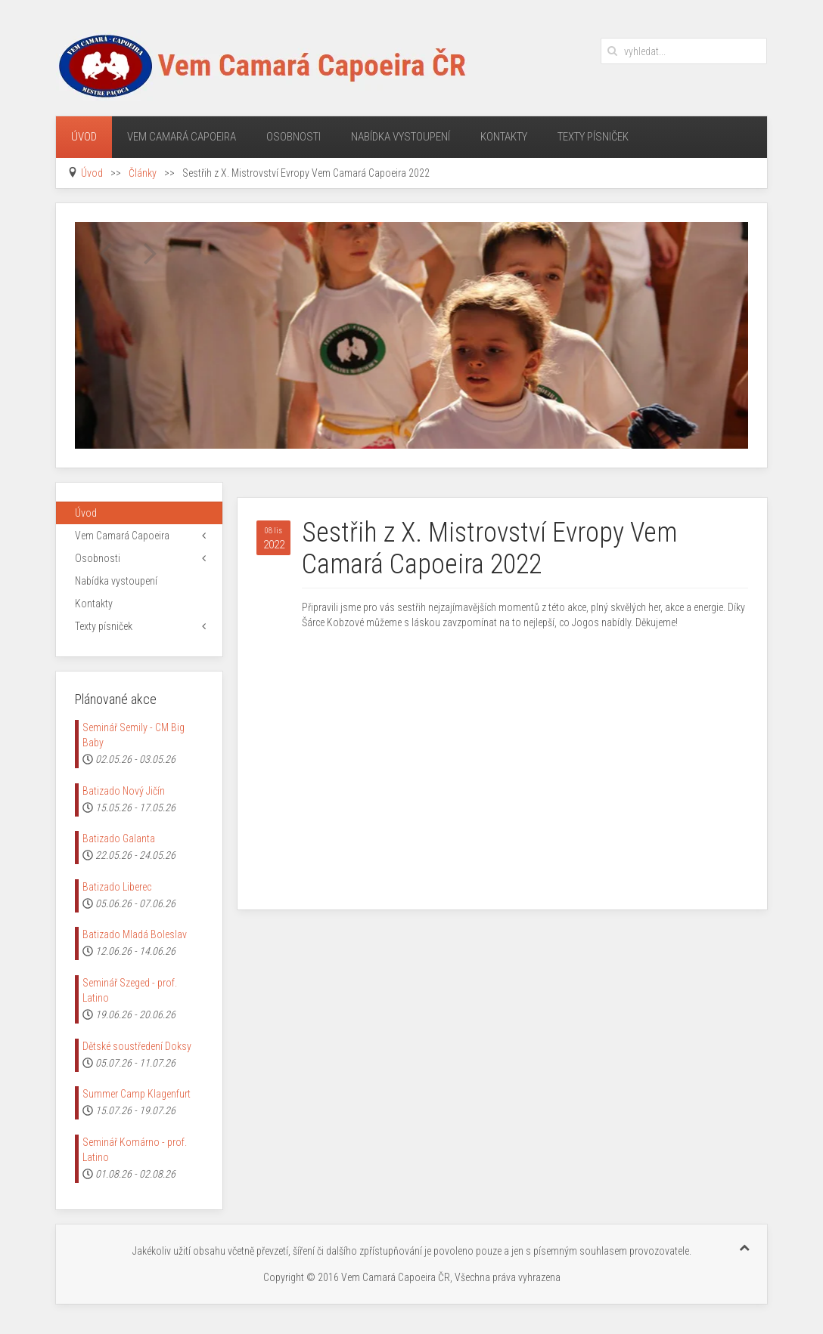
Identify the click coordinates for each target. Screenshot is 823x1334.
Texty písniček (593, 137)
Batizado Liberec (116, 887)
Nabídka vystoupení (400, 137)
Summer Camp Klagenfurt (136, 1094)
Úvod (84, 137)
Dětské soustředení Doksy (136, 1046)
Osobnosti (293, 137)
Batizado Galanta (118, 838)
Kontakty (503, 137)
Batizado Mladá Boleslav (134, 934)
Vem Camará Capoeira (181, 137)
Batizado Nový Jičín (123, 791)
